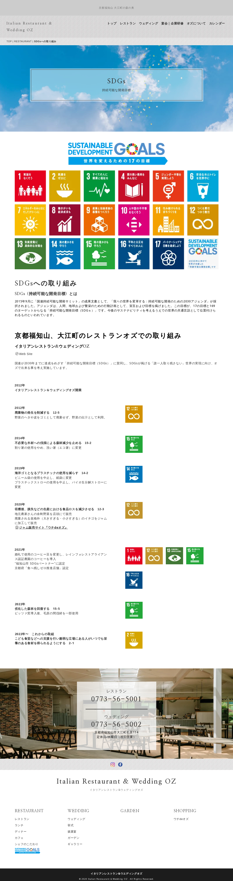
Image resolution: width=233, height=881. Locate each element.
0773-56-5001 (120, 699)
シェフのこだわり (30, 844)
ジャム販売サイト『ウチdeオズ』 (45, 527)
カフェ (22, 838)
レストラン (132, 23)
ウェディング (152, 23)
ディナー (24, 831)
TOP (13, 41)
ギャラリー (79, 844)
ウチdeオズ (184, 819)
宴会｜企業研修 (176, 23)
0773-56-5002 (120, 724)
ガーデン (77, 838)
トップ (116, 23)
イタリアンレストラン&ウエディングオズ (120, 873)
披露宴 (76, 831)
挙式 (74, 825)
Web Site (27, 354)
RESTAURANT (27, 41)
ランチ (22, 825)
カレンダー (221, 23)
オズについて (200, 23)
